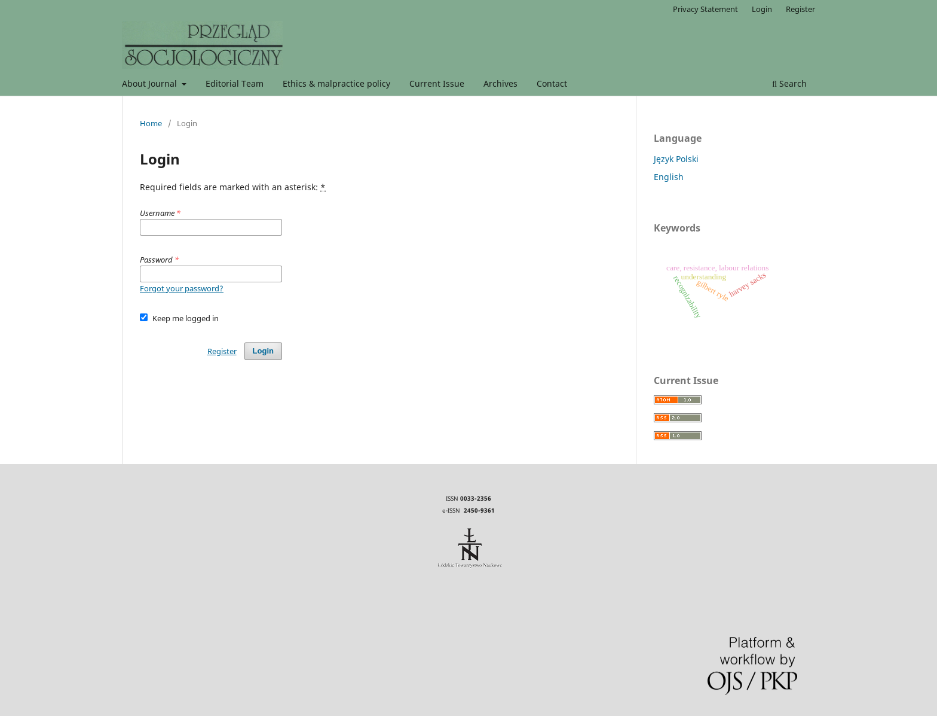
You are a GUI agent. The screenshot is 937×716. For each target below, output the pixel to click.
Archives (500, 83)
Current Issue (436, 83)
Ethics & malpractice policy (336, 83)
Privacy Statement (705, 9)
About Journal (150, 83)
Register (800, 9)
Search (789, 83)
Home (151, 123)
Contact (552, 83)
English (669, 176)
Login (762, 9)
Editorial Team (235, 83)
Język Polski (676, 158)
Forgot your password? (181, 288)
